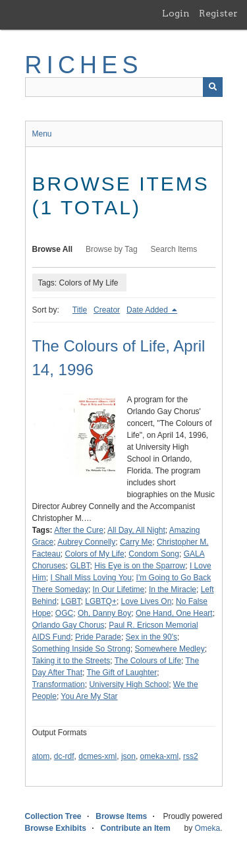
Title (79, 310)
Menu (42, 133)
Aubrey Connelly (86, 542)
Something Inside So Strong (81, 648)
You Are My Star (89, 696)
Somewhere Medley (170, 648)
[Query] (124, 87)
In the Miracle (172, 589)
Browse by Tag (112, 249)
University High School (129, 684)
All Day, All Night (136, 530)
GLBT (80, 565)
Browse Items (121, 816)
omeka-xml (159, 756)
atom (41, 756)
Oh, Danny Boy (104, 613)
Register (218, 13)
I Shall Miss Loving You (91, 577)
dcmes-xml (97, 756)
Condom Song (153, 554)
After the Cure (78, 530)
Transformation (58, 684)
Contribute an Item (136, 828)
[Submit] (213, 87)
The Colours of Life (148, 660)
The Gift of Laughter (121, 672)
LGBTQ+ (101, 601)
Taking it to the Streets (71, 660)
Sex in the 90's (151, 637)
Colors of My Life (94, 554)
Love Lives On (146, 601)
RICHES (84, 64)
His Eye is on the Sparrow (139, 565)
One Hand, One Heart (174, 613)
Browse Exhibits (55, 828)
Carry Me (136, 542)
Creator (107, 310)
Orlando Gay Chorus (68, 625)
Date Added (148, 310)
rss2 (190, 756)
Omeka (207, 828)
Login (176, 13)
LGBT (71, 601)
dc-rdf (64, 756)
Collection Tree (53, 816)
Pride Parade (98, 637)
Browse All (52, 249)
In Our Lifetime (119, 589)
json (128, 756)
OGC (64, 613)
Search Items (174, 249)
